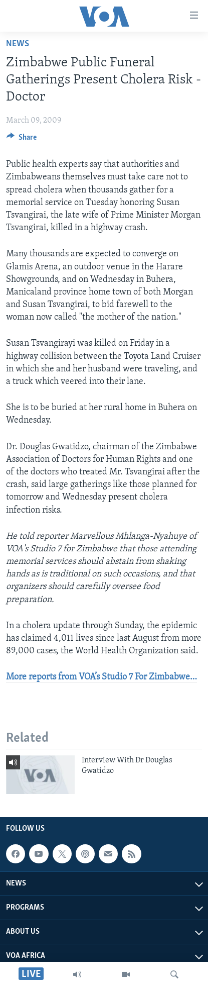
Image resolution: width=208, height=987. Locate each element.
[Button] (22, 139)
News (17, 44)
